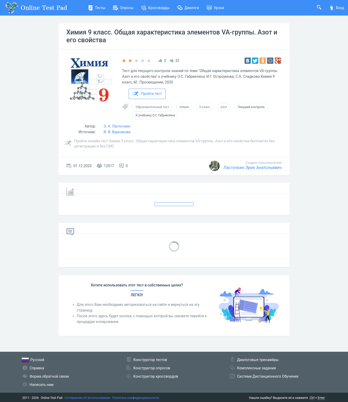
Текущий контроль (251, 107)
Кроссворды (155, 7)
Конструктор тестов (150, 360)
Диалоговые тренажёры (258, 360)
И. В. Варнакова (116, 132)
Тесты (96, 7)
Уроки (215, 7)
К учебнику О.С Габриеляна (155, 115)
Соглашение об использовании (87, 398)
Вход (336, 7)
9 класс (204, 107)
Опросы (123, 7)
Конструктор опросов (151, 368)
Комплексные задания (256, 368)
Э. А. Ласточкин (116, 126)
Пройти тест (147, 93)
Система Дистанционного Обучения (267, 376)
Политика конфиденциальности (135, 398)
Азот (223, 107)
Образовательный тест (152, 107)
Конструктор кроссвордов (155, 376)
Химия (184, 107)
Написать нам (41, 385)
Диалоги (188, 7)
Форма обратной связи (49, 376)
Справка (37, 368)
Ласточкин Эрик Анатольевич (253, 167)
